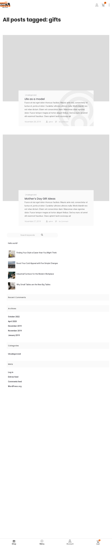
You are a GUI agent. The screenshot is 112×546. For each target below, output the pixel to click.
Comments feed (15, 382)
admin (51, 122)
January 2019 (14, 335)
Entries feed (13, 377)
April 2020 (12, 321)
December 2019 (15, 326)
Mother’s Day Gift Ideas (40, 198)
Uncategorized (30, 95)
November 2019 (15, 331)
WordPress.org (15, 386)
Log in (10, 372)
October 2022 (14, 317)
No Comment (63, 221)
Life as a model (35, 99)
